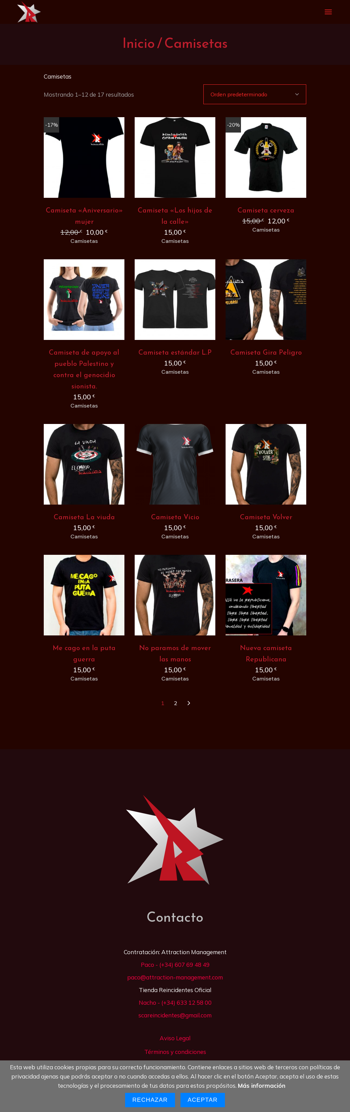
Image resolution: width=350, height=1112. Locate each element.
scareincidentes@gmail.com (175, 1015)
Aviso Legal (175, 1038)
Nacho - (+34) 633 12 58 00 (175, 1002)
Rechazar (150, 1100)
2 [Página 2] (175, 703)
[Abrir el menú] (328, 12)
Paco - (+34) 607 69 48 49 (175, 964)
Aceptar (203, 1100)
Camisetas (84, 241)
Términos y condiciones (175, 1051)
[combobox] (254, 94)
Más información (261, 1085)
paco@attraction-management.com (175, 977)
